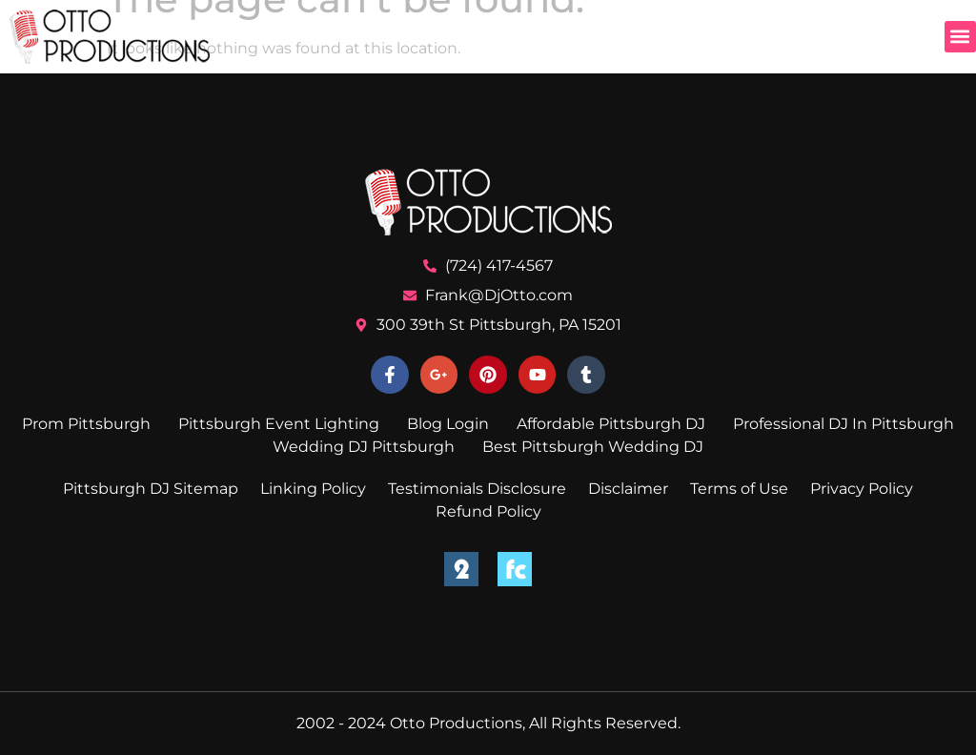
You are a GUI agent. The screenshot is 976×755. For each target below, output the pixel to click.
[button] (960, 36)
